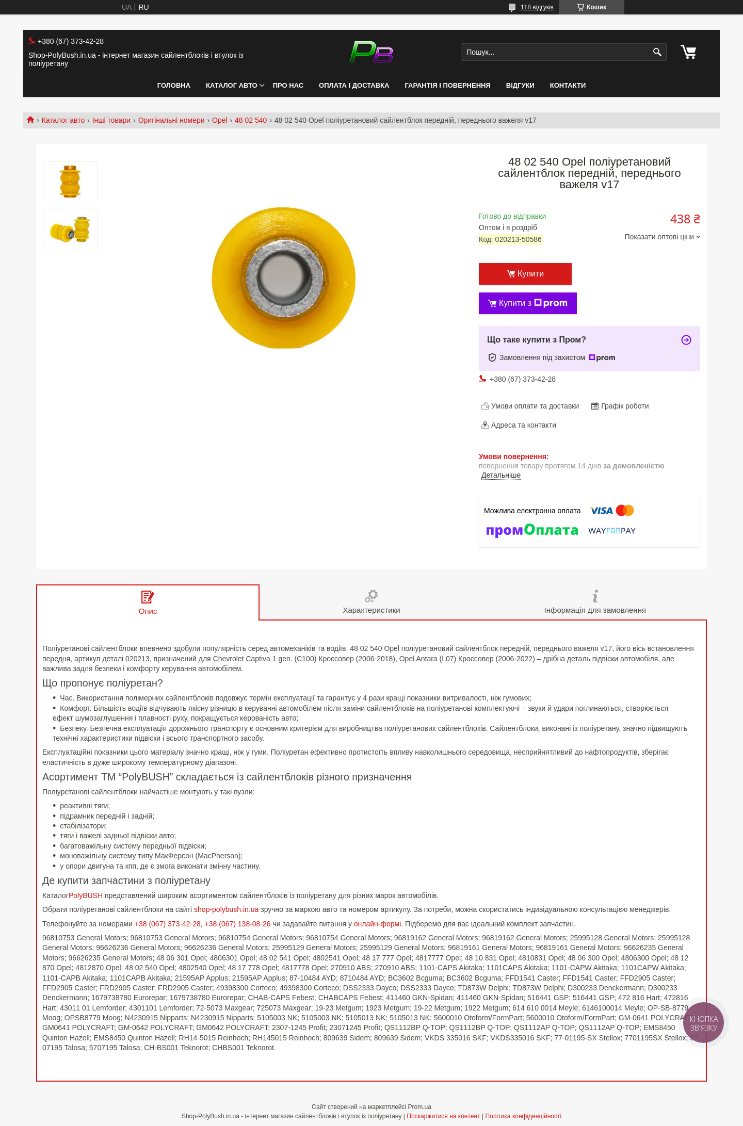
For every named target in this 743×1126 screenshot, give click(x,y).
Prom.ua (419, 1107)
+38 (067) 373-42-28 (168, 924)
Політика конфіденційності (523, 1116)
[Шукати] (658, 52)
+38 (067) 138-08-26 (238, 924)
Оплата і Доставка (354, 85)
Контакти (568, 85)
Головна (173, 85)
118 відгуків (537, 7)
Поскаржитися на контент (443, 1116)
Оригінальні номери (171, 120)
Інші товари (111, 120)
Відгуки (520, 85)
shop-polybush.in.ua (226, 909)
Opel (220, 120)
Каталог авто (231, 85)
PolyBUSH (87, 895)
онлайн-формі (377, 924)
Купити (531, 273)
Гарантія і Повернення (447, 85)
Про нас (288, 85)
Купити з (533, 303)
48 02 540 (251, 120)
